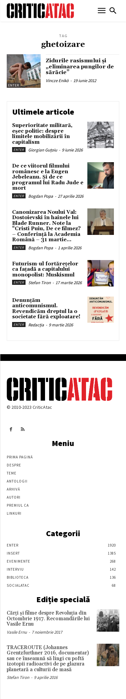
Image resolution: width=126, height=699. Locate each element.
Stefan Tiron (39, 282)
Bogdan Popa (40, 196)
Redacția (36, 325)
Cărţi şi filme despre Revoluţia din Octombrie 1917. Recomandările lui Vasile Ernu (48, 618)
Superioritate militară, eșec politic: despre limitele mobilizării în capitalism (42, 133)
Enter (13, 85)
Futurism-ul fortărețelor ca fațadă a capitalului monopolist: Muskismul (45, 269)
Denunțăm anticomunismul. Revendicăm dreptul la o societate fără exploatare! (46, 308)
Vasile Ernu (17, 632)
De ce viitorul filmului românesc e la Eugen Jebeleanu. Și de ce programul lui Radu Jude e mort (47, 177)
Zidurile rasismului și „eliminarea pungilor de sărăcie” (80, 66)
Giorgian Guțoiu (42, 150)
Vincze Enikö (57, 80)
